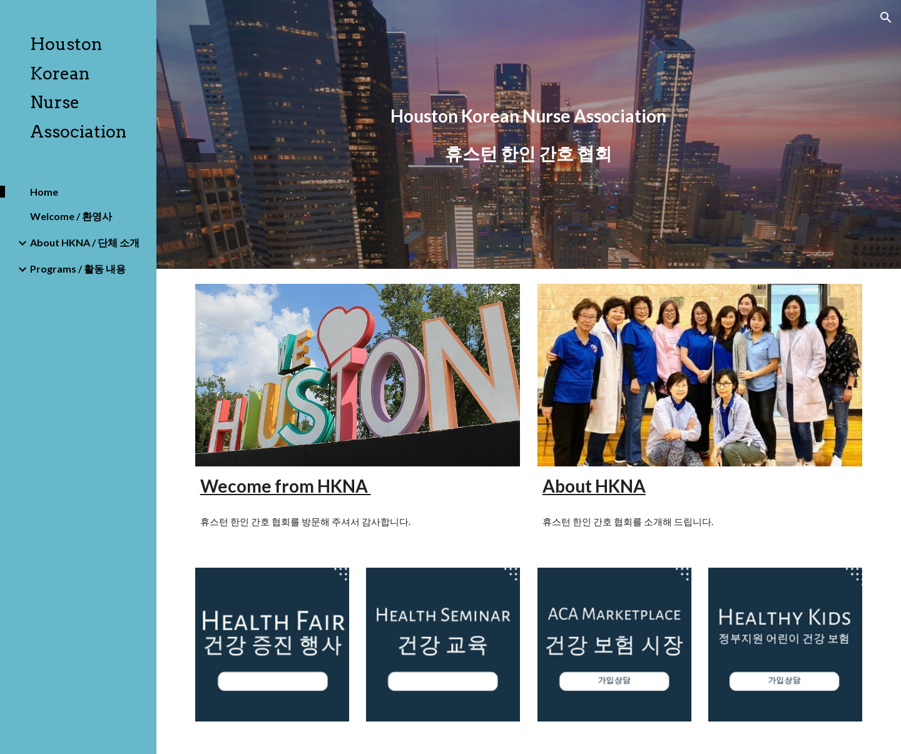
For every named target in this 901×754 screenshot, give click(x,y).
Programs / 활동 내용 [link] (78, 268)
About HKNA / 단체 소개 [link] (85, 242)
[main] (528, 134)
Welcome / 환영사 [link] (71, 216)
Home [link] (44, 192)
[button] (886, 18)
